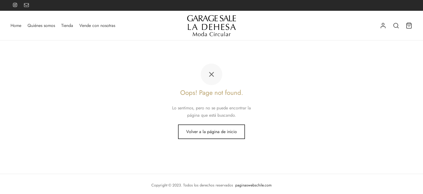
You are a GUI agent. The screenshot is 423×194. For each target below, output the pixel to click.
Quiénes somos (41, 25)
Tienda (67, 25)
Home (16, 25)
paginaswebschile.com (253, 185)
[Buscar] (396, 25)
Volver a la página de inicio (211, 132)
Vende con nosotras (97, 25)
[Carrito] (409, 25)
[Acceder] (383, 25)
